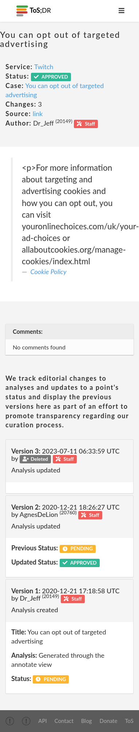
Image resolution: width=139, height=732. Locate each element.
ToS (129, 720)
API (42, 720)
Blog (86, 720)
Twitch (43, 67)
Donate (109, 720)
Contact (64, 720)
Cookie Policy (49, 272)
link (38, 114)
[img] (9, 721)
